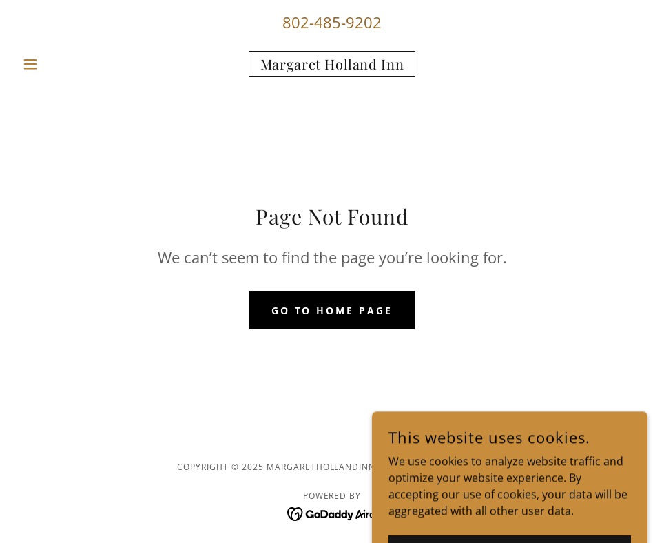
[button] (64, 64)
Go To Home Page (332, 310)
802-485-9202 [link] (332, 22)
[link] (331, 65)
